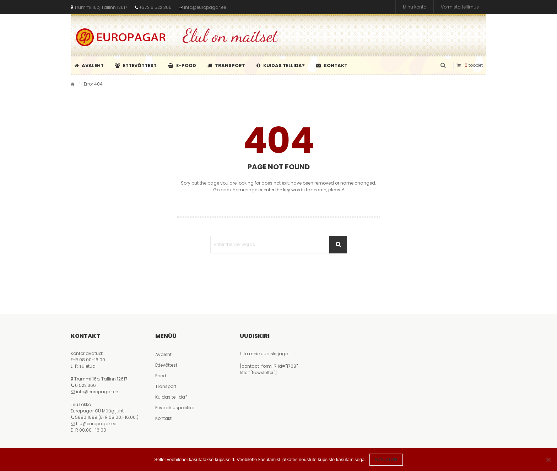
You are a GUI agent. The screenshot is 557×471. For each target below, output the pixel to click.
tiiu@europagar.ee (96, 424)
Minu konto (414, 7)
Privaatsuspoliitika (175, 408)
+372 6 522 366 (155, 7)
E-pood (182, 65)
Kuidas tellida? (280, 65)
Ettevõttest (136, 65)
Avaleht (89, 65)
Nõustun (386, 459)
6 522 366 (85, 385)
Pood (160, 376)
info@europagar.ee (205, 7)
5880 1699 (86, 417)
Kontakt (331, 65)
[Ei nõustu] (548, 459)
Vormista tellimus (460, 7)
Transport (226, 65)
